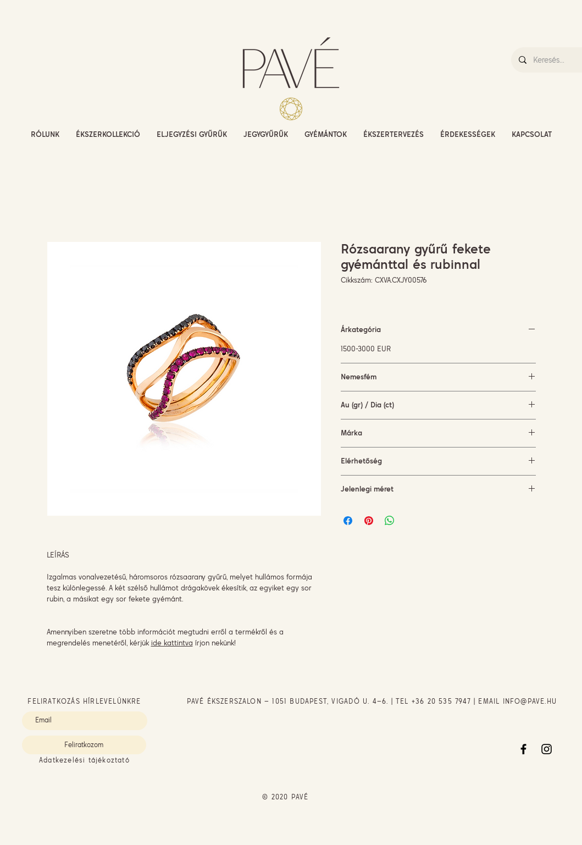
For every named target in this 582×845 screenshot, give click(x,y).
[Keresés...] (557, 60)
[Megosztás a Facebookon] (347, 520)
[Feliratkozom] (84, 745)
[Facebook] (523, 749)
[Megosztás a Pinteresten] (368, 520)
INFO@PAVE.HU (530, 701)
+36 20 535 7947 (441, 701)
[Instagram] (546, 749)
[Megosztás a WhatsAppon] (389, 520)
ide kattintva (172, 642)
